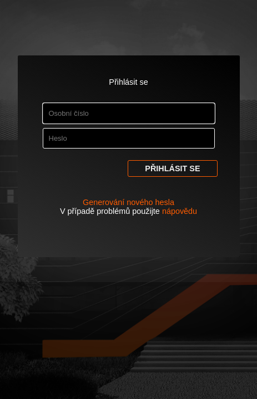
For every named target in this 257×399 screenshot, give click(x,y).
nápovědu (179, 211)
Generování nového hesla (128, 202)
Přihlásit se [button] (172, 168)
